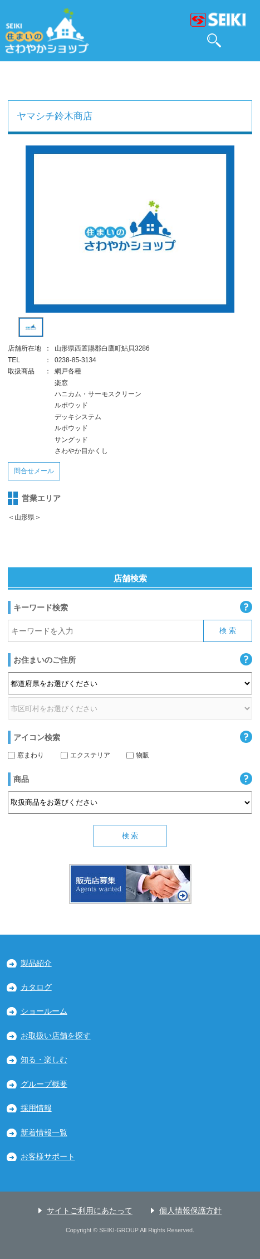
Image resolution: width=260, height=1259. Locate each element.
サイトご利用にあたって (90, 1211)
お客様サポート (48, 1157)
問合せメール (34, 471)
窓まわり (26, 755)
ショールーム (44, 1011)
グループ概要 (44, 1084)
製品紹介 (36, 963)
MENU (245, 40)
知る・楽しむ (44, 1060)
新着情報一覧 (44, 1133)
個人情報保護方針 (190, 1211)
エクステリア (85, 755)
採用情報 (36, 1108)
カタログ (36, 987)
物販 (137, 755)
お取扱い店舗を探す (56, 1036)
